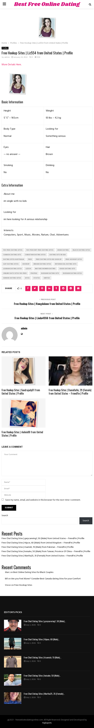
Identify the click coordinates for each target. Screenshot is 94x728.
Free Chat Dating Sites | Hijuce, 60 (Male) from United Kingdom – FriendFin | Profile (41, 543)
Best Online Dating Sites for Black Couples (33, 572)
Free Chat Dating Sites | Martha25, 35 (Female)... (44, 693)
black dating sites (81, 250)
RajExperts (47, 723)
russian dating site (50, 273)
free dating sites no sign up (48, 259)
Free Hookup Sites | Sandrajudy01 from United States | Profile (21, 391)
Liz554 (28, 268)
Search (5, 515)
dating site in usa (57, 254)
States (36, 278)
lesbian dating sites (12, 268)
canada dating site (12, 254)
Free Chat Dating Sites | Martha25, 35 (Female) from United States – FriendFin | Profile (42, 556)
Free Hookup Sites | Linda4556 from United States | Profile (47, 318)
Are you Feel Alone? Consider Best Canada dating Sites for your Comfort (46, 579)
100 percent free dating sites (39, 250)
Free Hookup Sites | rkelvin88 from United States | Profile (22, 433)
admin (7, 57)
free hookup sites (73, 259)
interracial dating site (65, 264)
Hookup (25, 264)
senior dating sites (12, 278)
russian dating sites (72, 273)
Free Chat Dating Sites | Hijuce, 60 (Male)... (42, 639)
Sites (27, 278)
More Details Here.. (12, 65)
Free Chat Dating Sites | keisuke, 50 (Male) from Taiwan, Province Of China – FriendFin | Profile (46, 551)
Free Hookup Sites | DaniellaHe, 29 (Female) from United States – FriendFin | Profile (70, 391)
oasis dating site (67, 268)
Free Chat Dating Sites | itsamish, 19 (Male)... (42, 657)
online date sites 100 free (15, 273)
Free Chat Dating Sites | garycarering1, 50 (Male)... (45, 621)
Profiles (5, 48)
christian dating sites (35, 254)
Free (30, 259)
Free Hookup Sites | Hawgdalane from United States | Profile (47, 304)
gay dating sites (10, 264)
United (47, 278)
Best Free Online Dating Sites (47, 8)
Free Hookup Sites (23, 585)
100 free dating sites (12, 250)
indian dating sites (42, 264)
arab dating (63, 250)
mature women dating (45, 268)
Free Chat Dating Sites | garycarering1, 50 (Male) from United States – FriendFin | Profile (43, 538)
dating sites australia (13, 259)
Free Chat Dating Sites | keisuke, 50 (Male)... (42, 675)
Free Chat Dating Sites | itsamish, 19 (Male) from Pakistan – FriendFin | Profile (38, 547)
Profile (34, 273)
